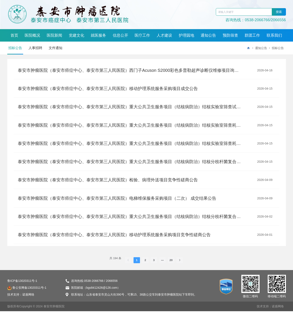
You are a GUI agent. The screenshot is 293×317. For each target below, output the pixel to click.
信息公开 (120, 35)
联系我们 (274, 35)
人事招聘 (35, 48)
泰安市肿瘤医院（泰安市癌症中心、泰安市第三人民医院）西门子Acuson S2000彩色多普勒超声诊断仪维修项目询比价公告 (129, 70)
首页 (14, 35)
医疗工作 (142, 35)
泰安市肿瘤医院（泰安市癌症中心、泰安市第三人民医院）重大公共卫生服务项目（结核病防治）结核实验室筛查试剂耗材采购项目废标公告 (129, 108)
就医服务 (98, 35)
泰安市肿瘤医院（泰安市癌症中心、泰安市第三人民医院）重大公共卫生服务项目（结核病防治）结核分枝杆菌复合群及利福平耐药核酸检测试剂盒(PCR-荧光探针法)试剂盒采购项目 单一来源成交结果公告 (129, 164)
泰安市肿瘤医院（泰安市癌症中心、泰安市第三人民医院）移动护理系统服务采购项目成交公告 (108, 89)
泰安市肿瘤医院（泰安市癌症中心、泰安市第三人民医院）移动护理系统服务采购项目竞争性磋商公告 (114, 240)
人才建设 (164, 35)
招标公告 (15, 48)
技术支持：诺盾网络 (270, 312)
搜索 (279, 12)
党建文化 (76, 35)
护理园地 (186, 35)
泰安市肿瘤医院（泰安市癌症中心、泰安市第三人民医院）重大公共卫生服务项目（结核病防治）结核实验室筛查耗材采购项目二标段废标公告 (129, 127)
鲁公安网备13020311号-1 (27, 293)
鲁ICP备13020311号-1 (22, 286)
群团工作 (252, 35)
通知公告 (208, 35)
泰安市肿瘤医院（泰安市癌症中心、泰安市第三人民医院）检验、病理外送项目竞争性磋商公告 (108, 183)
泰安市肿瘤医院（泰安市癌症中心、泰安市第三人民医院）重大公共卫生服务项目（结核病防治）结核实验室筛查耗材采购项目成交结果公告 (129, 146)
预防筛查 (230, 35)
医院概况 (32, 35)
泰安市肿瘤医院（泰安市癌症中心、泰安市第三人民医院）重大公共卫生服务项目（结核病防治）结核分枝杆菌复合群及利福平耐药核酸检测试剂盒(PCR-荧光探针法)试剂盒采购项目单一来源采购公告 (129, 221)
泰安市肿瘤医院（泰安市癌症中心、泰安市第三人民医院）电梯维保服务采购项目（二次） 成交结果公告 (117, 202)
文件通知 (55, 48)
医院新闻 (54, 35)
